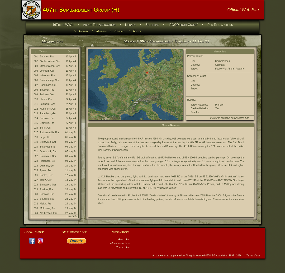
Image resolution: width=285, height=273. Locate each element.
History (83, 30)
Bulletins (152, 25)
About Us (123, 239)
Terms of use (253, 255)
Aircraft (120, 30)
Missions (101, 30)
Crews (137, 30)
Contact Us (122, 247)
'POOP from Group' (183, 25)
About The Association (99, 25)
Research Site (241, 118)
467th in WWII (62, 25)
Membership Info (119, 243)
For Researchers (220, 25)
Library (130, 25)
